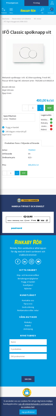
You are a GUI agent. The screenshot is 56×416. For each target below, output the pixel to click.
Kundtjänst (28, 285)
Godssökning (28, 307)
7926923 (31, 150)
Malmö (28, 325)
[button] (3, 10)
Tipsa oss (28, 303)
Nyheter (28, 288)
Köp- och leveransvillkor (28, 275)
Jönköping (28, 329)
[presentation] (32, 367)
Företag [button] (36, 3)
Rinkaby (28, 322)
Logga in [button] (52, 3)
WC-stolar (37, 19)
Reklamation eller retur (28, 310)
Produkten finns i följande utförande (22, 143)
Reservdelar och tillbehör (21, 19)
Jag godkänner (28, 412)
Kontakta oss (28, 300)
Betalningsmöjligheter (28, 278)
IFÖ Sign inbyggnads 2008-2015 (15, 21)
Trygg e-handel (28, 281)
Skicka (28, 379)
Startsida (5, 19)
